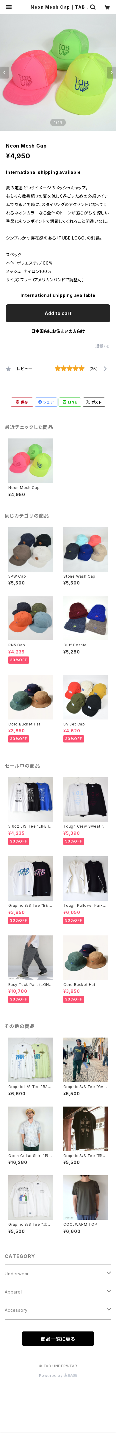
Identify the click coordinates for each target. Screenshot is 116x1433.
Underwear (17, 1273)
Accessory (16, 1310)
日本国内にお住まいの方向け (58, 331)
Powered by (58, 1375)
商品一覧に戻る (58, 1339)
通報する (102, 346)
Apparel (13, 1291)
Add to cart (58, 313)
